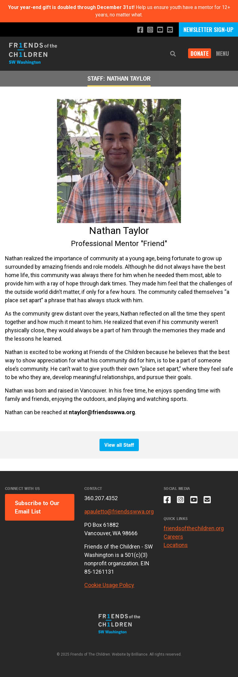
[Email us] (170, 30)
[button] (173, 54)
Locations (176, 545)
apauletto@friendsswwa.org (119, 511)
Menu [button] (222, 53)
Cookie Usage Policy (109, 585)
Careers (173, 536)
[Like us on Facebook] (140, 30)
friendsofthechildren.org (194, 528)
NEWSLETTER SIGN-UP (208, 29)
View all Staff (119, 445)
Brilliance (139, 654)
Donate (200, 53)
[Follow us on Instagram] (150, 30)
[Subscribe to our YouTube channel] (160, 30)
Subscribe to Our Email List (37, 507)
